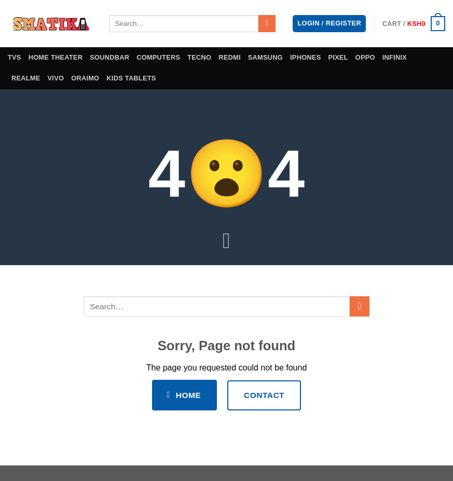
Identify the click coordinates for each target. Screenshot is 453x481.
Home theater (56, 57)
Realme (25, 78)
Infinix (394, 57)
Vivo (56, 78)
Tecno (199, 57)
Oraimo (85, 78)
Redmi (229, 57)
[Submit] (267, 24)
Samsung (265, 57)
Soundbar (109, 57)
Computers (158, 57)
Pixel (338, 57)
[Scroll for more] (226, 241)
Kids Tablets (131, 78)
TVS (14, 57)
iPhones (305, 57)
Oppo (365, 57)
